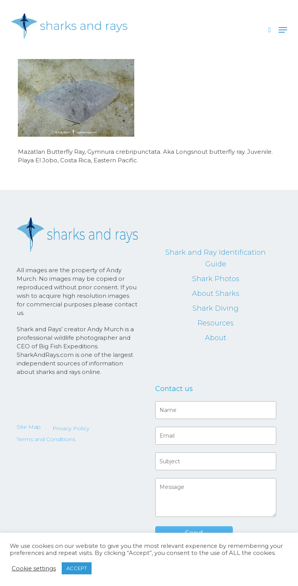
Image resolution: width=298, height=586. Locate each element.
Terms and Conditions (46, 439)
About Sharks (215, 293)
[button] (283, 30)
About (215, 338)
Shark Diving (215, 308)
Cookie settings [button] (34, 568)
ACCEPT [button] (76, 568)
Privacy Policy (70, 428)
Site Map (29, 426)
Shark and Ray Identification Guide (215, 258)
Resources (216, 323)
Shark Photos (215, 279)
